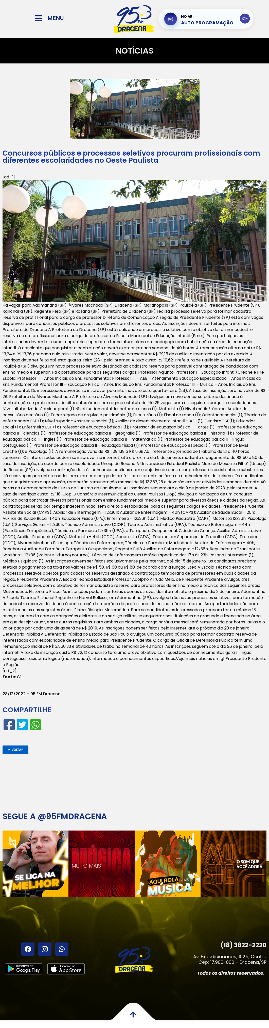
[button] (15, 749)
